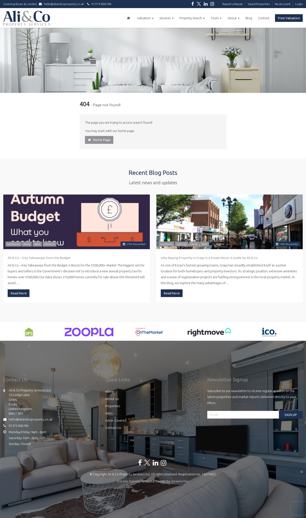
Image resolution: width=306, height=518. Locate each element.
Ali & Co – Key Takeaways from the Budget (39, 258)
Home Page (99, 140)
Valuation (145, 18)
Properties (112, 406)
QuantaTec (180, 481)
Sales (37, 244)
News (27, 244)
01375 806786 (98, 4)
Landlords (13, 244)
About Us (112, 399)
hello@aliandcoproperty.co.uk (62, 4)
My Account (282, 4)
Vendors (49, 244)
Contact (264, 18)
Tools (216, 18)
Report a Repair (232, 4)
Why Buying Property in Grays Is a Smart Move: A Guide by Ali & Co (209, 258)
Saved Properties (259, 4)
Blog (248, 18)
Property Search (192, 18)
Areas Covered (115, 420)
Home (109, 391)
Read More (18, 293)
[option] (29, 334)
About (234, 18)
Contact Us (113, 427)
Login (299, 4)
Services (166, 18)
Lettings (182, 244)
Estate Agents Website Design (141, 481)
